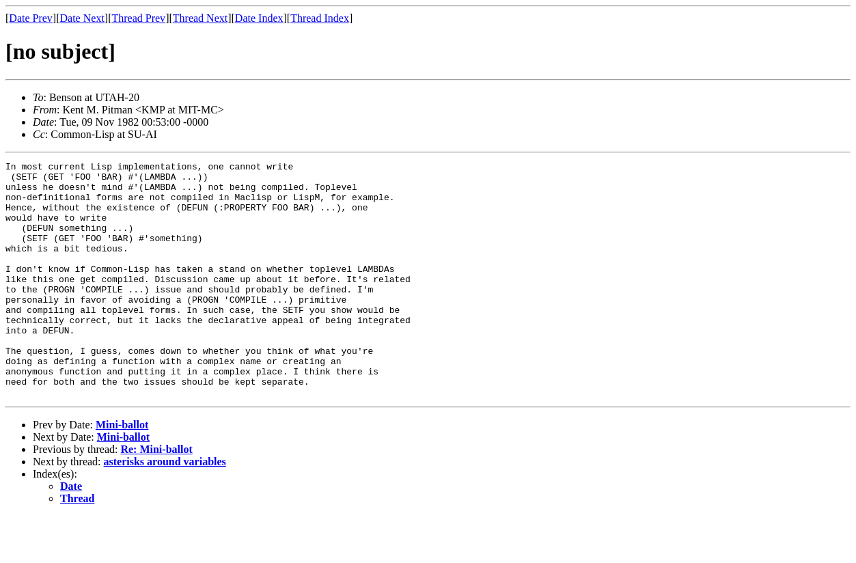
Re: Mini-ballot (156, 496)
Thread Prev (138, 18)
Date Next (82, 18)
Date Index (259, 18)
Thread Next (200, 18)
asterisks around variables (165, 508)
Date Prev (31, 18)
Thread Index (319, 18)
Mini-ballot (122, 472)
